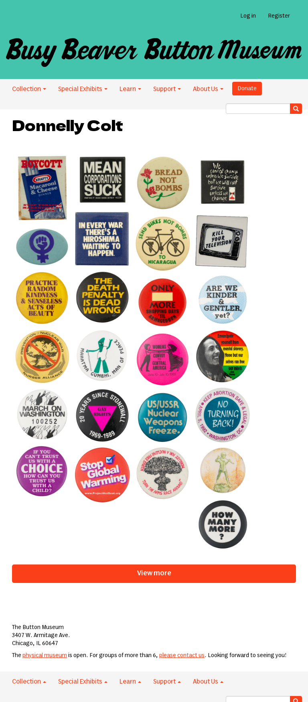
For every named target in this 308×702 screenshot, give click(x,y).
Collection (29, 89)
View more (154, 573)
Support (167, 89)
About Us (208, 89)
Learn (130, 89)
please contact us (182, 655)
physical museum (44, 655)
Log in (248, 16)
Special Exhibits (82, 89)
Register (279, 16)
